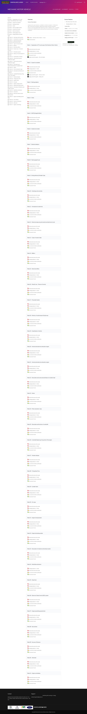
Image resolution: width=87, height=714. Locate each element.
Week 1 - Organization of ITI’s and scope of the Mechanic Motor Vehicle (42, 45)
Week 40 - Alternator (31, 657)
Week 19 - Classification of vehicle (34, 331)
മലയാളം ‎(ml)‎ (43, 2)
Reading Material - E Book (71, 24)
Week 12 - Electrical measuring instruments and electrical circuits (41, 222)
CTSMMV (76, 9)
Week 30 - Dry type (31, 502)
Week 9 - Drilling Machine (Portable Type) (36, 175)
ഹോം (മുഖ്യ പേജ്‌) (56, 9)
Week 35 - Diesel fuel (31, 580)
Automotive (71, 9)
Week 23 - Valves (31, 393)
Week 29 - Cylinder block (32, 486)
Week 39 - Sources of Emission (33, 642)
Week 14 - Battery (31, 253)
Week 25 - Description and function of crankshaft (37, 424)
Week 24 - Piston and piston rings (34, 409)
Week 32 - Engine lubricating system (35, 533)
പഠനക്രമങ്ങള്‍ (65, 9)
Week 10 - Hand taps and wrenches (34, 191)
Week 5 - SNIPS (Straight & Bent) (34, 113)
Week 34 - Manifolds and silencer (34, 564)
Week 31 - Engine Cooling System (34, 517)
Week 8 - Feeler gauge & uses (33, 160)
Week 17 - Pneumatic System (33, 300)
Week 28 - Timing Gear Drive (33, 471)
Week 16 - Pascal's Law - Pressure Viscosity (36, 284)
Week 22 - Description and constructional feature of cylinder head (41, 377)
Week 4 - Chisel (30, 97)
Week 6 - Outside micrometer (33, 129)
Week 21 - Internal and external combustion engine (38, 362)
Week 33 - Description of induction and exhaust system (39, 548)
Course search (34, 2)
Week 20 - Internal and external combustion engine (38, 346)
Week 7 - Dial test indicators (33, 144)
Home (27, 2)
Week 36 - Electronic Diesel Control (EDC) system (37, 595)
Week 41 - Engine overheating (33, 673)
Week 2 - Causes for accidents (33, 62)
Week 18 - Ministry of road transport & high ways (37, 315)
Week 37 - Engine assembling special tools (36, 611)
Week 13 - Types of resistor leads (34, 237)
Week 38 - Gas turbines (32, 626)
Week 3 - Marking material (32, 82)
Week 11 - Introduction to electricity (35, 206)
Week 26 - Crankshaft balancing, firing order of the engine (39, 440)
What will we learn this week (71, 21)
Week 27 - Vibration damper (33, 455)
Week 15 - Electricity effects (33, 268)
